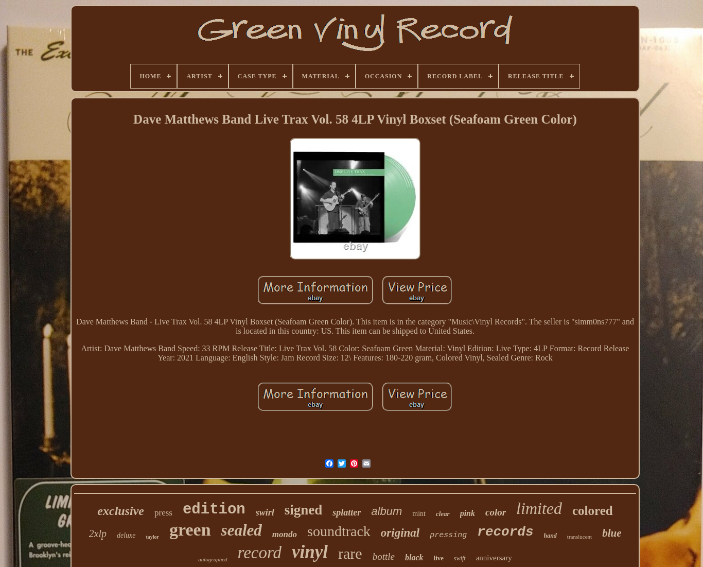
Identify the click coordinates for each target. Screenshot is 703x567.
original (400, 532)
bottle (384, 556)
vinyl (310, 552)
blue (611, 533)
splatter (346, 512)
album (386, 511)
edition (214, 509)
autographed (212, 559)
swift (460, 558)
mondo (284, 534)
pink (467, 513)
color (495, 512)
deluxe (126, 535)
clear (443, 514)
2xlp (98, 533)
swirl (265, 512)
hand (550, 535)
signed (304, 510)
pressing (448, 535)
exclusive (120, 511)
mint (419, 514)
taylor (152, 537)
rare (350, 553)
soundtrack (339, 531)
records (505, 532)
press (163, 513)
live (439, 558)
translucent (579, 537)
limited (539, 508)
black (414, 557)
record (260, 552)
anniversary (494, 558)
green (190, 529)
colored (592, 511)
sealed (241, 530)
